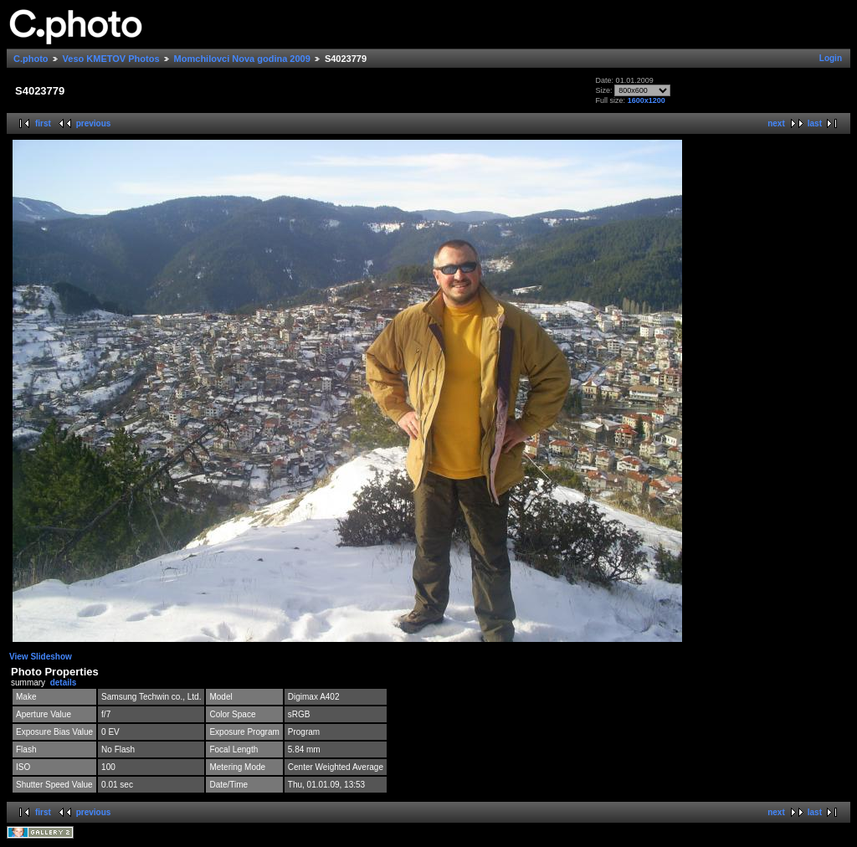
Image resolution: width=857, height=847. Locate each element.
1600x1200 (646, 100)
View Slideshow (40, 656)
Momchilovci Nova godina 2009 (242, 59)
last (815, 123)
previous (93, 123)
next (776, 123)
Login (830, 58)
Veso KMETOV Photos (111, 59)
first (43, 123)
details (63, 682)
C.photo (31, 59)
